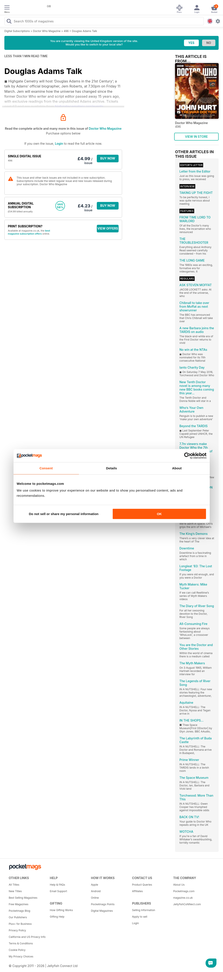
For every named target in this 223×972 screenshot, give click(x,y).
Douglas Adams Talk (84, 31)
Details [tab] (111, 468)
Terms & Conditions (21, 943)
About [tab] (177, 468)
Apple (94, 884)
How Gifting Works (61, 910)
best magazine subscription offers (29, 232)
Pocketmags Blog (19, 910)
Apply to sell (139, 916)
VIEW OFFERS (107, 228)
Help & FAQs (57, 884)
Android (95, 891)
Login (59, 143)
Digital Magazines (102, 910)
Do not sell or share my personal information (64, 514)
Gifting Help (57, 916)
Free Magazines (18, 904)
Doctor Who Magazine (46, 31)
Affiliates (137, 891)
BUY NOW (107, 158)
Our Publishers (18, 917)
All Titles (14, 884)
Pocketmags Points (102, 904)
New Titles (15, 891)
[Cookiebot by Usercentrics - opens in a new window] (187, 455)
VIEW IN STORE (196, 136)
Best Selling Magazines (23, 897)
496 (66, 31)
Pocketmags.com (183, 891)
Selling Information (143, 910)
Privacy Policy (17, 930)
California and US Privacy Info (27, 936)
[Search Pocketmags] (9, 22)
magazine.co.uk (183, 897)
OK (159, 514)
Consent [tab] (46, 468)
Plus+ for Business (20, 923)
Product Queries (142, 884)
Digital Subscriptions (17, 31)
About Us (178, 884)
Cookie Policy (17, 950)
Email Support (58, 891)
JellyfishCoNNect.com (187, 904)
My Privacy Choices (21, 956)
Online (95, 897)
